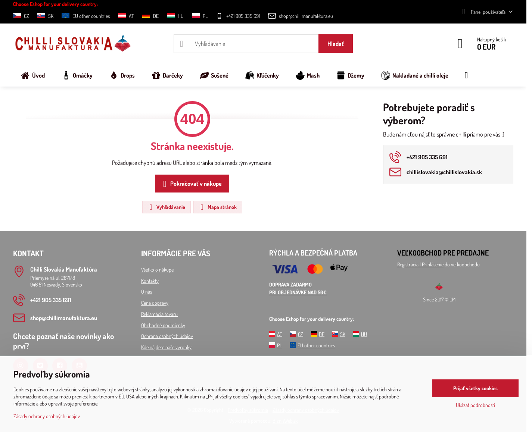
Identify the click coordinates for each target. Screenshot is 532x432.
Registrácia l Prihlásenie (420, 264)
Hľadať (335, 43)
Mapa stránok (217, 207)
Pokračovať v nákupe (191, 183)
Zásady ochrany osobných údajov (46, 416)
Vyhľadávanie (166, 207)
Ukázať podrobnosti (475, 405)
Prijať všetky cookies (475, 388)
